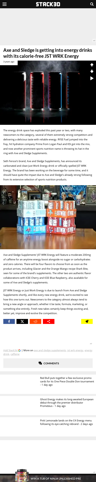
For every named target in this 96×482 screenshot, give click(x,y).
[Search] (92, 4)
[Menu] (4, 4)
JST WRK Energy (75, 350)
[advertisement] (48, 25)
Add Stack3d (10, 350)
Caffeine (15, 354)
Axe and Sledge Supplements (50, 350)
